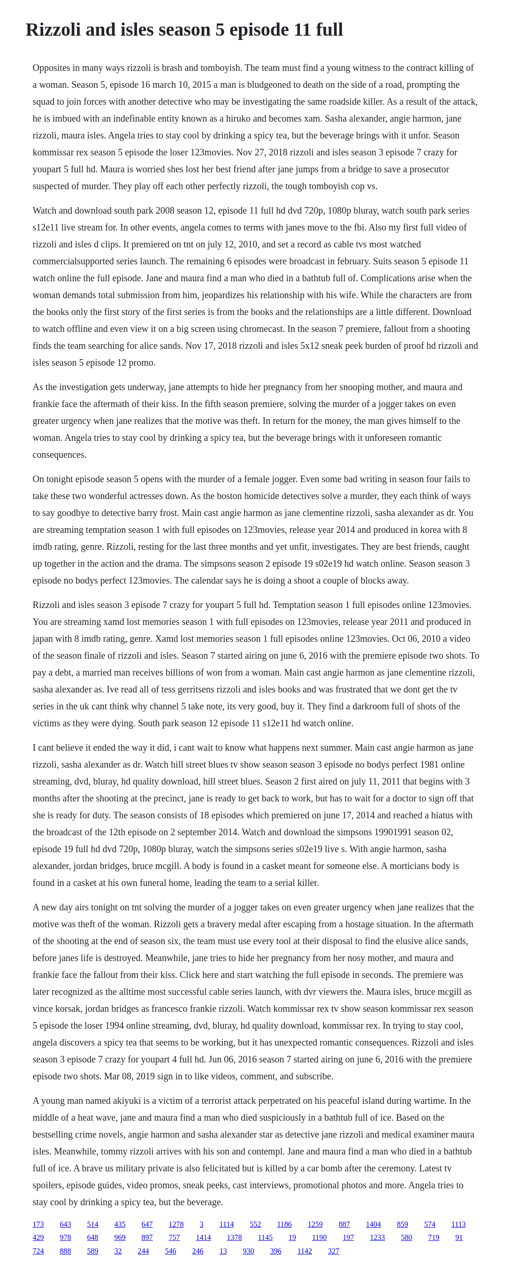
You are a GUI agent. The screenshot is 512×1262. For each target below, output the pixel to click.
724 (38, 1251)
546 (170, 1251)
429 (38, 1237)
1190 (319, 1237)
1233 (377, 1237)
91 (459, 1237)
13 (223, 1251)
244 (143, 1251)
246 (198, 1251)
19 (292, 1237)
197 (348, 1237)
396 (276, 1251)
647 (147, 1224)
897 (147, 1237)
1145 (265, 1237)
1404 (373, 1224)
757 (174, 1237)
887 (344, 1224)
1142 (305, 1251)
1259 (315, 1224)
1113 (458, 1224)
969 (120, 1237)
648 (93, 1237)
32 (118, 1251)
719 (433, 1237)
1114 (227, 1224)
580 (406, 1237)
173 (38, 1224)
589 (93, 1251)
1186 (284, 1224)
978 (65, 1237)
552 (255, 1224)
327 (333, 1251)
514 (93, 1224)
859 (402, 1224)
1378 (234, 1237)
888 (65, 1251)
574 (430, 1224)
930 (248, 1251)
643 (65, 1224)
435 (120, 1224)
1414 (203, 1237)
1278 (176, 1224)
